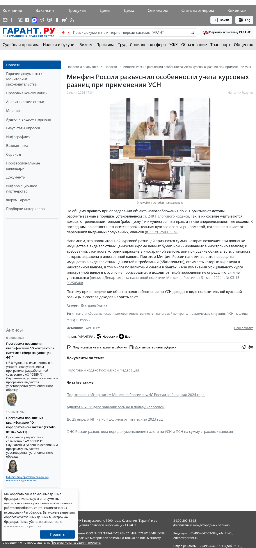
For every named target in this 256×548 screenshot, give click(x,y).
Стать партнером (197, 10)
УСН (230, 313)
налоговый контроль (171, 313)
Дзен (125, 336)
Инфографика (18, 136)
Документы (15, 177)
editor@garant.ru (185, 538)
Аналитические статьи (25, 101)
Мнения (13, 110)
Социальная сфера (148, 44)
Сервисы (13, 154)
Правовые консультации (27, 93)
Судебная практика (21, 44)
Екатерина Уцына (94, 305)
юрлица (242, 313)
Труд (122, 44)
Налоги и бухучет (59, 44)
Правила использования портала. (76, 542)
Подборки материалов (25, 208)
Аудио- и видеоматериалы (28, 119)
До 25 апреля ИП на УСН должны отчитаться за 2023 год (115, 419)
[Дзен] (27, 20)
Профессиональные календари (23, 166)
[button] (226, 32)
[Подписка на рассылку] (5, 20)
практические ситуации (207, 313)
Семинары (158, 10)
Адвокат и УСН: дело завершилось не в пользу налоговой (115, 407)
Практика (105, 44)
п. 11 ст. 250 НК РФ (162, 232)
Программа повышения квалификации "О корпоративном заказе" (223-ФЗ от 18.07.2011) (30, 425)
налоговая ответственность (133, 313)
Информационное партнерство (21, 189)
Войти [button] (221, 20)
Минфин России (79, 320)
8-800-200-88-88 (185, 520)
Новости (13, 64)
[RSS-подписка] (72, 20)
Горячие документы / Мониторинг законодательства (24, 79)
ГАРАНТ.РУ (92, 328)
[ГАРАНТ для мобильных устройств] (12, 20)
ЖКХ (173, 44)
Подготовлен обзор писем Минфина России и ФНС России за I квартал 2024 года (135, 394)
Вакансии (45, 10)
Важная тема (17, 145)
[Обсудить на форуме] (243, 347)
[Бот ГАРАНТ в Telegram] (49, 20)
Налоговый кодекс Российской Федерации (103, 370)
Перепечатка (243, 328)
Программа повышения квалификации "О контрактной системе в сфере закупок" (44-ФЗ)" (30, 350)
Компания (12, 10)
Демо (129, 10)
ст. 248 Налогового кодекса (166, 216)
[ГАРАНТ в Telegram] (42, 20)
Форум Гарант (18, 200)
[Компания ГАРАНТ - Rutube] (64, 20)
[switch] (65, 32)
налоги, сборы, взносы (93, 313)
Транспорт (220, 44)
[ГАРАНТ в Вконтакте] (20, 20)
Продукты (76, 10)
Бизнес (86, 44)
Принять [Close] (57, 534)
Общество (243, 44)
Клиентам (237, 10)
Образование (194, 44)
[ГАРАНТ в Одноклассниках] (57, 20)
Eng (244, 20)
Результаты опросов (23, 128)
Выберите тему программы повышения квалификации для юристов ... (27, 478)
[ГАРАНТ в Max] (34, 20)
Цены (105, 10)
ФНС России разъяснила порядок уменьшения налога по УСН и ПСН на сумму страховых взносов (150, 431)
